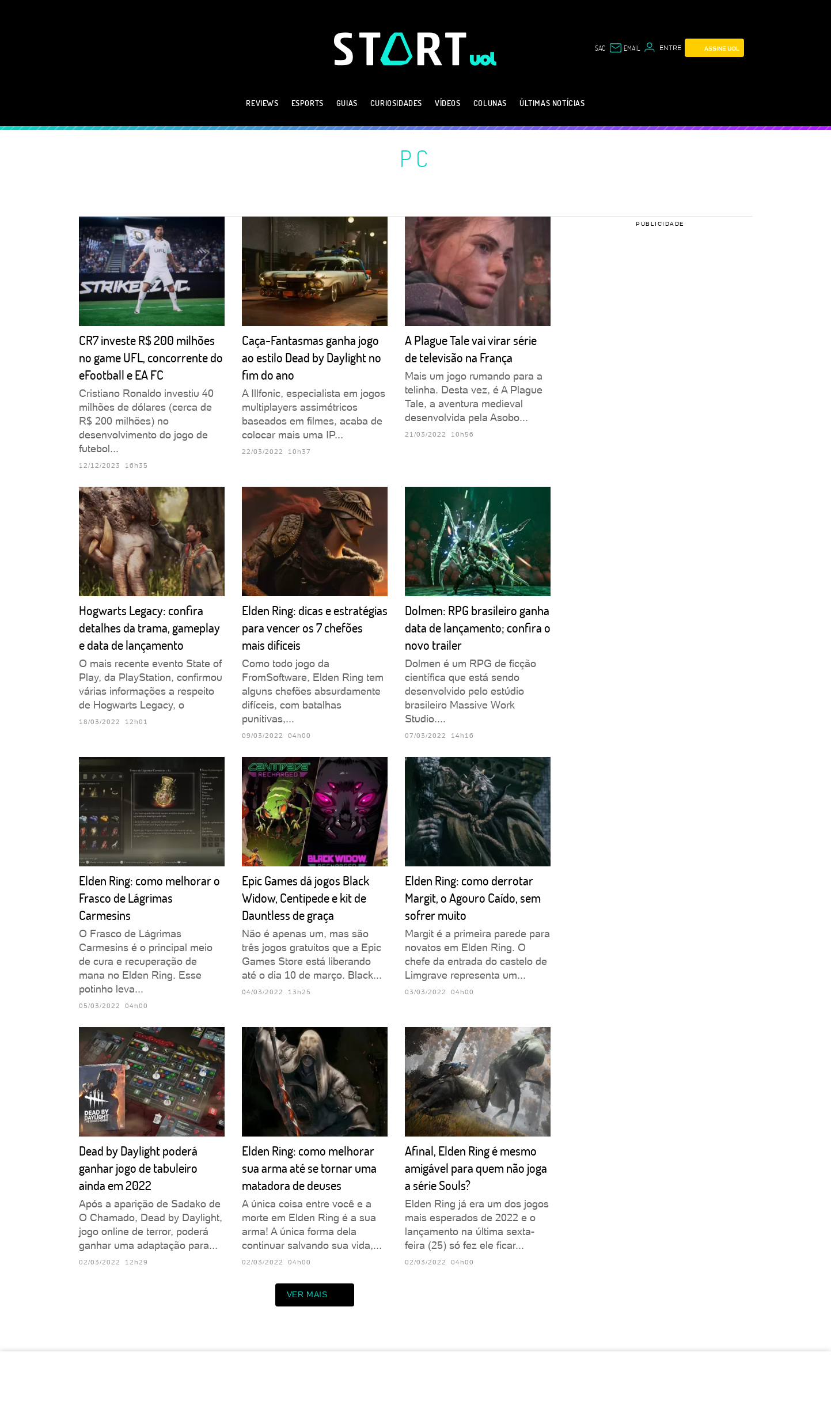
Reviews (262, 102)
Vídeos (448, 102)
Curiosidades (396, 102)
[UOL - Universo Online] (483, 59)
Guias (347, 102)
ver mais (315, 1295)
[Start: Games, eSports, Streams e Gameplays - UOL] (402, 49)
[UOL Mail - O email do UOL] (624, 48)
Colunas (490, 102)
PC (416, 158)
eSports (307, 102)
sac (600, 47)
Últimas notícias (552, 102)
